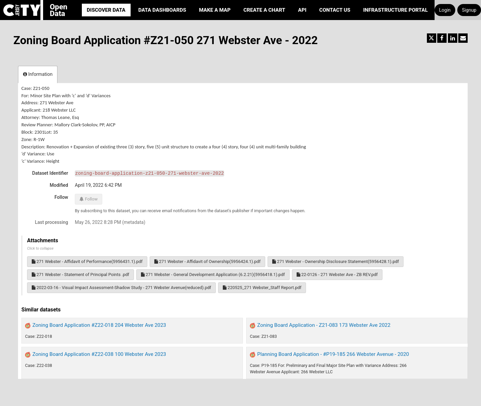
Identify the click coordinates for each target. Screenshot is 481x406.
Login (445, 10)
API (302, 10)
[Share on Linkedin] (452, 38)
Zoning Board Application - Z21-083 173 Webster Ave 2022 (323, 325)
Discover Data (106, 10)
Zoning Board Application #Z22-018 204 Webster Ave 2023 (99, 325)
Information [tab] (37, 74)
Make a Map (215, 10)
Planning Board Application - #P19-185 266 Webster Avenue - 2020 (333, 354)
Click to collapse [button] (40, 248)
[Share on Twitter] (431, 38)
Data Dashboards (162, 10)
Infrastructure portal (395, 10)
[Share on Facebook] (442, 38)
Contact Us (334, 10)
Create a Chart (264, 10)
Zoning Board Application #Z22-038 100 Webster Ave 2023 (99, 354)
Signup (469, 10)
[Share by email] (463, 38)
